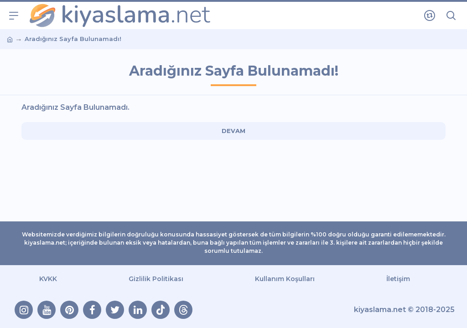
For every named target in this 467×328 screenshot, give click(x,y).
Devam (233, 130)
